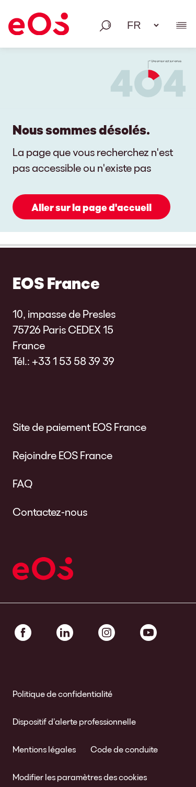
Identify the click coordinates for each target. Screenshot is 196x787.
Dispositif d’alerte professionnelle (74, 721)
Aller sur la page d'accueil (91, 207)
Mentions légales (44, 749)
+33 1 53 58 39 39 (73, 360)
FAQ (22, 483)
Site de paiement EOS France (79, 426)
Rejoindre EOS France (62, 455)
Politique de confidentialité (62, 694)
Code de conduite (124, 749)
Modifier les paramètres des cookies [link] (80, 777)
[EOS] (38, 26)
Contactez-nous (50, 511)
